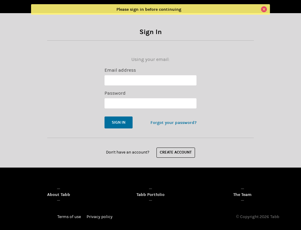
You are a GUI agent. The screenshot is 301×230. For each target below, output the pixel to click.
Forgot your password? (173, 122)
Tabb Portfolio (150, 194)
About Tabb (58, 194)
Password (115, 93)
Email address (120, 70)
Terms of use (69, 216)
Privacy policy (100, 216)
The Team (242, 194)
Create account (176, 152)
